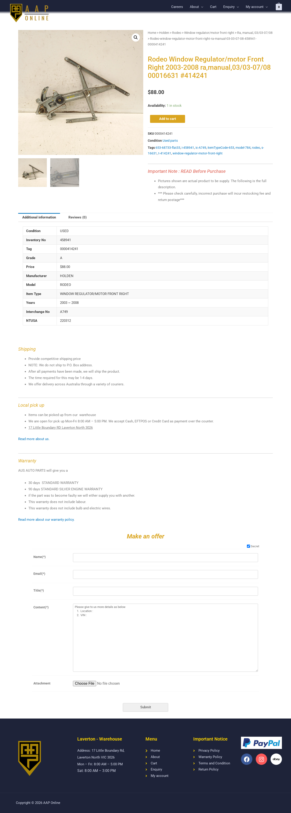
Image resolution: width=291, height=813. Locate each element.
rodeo (256, 147)
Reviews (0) (77, 217)
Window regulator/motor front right (209, 33)
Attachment (41, 683)
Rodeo (176, 33)
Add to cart (167, 119)
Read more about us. (34, 439)
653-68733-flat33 (168, 147)
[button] (136, 37)
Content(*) (41, 607)
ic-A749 (201, 147)
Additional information (39, 217)
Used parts (170, 140)
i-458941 (188, 147)
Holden (164, 33)
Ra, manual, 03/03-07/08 (255, 33)
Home (152, 33)
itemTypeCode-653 (221, 147)
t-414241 (164, 153)
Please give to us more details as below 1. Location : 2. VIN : (165, 638)
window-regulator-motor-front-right (198, 153)
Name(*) (39, 557)
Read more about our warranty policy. (46, 520)
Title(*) (38, 590)
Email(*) (39, 573)
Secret (253, 546)
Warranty (27, 461)
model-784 (243, 147)
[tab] (39, 217)
